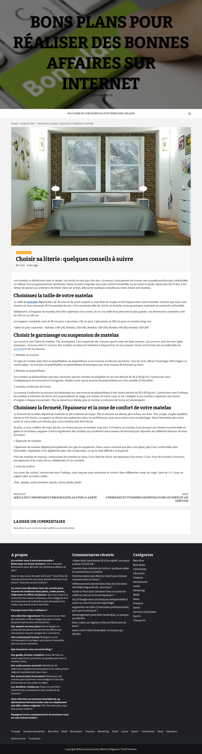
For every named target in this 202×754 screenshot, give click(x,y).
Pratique (138, 603)
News (136, 599)
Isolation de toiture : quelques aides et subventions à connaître (100, 570)
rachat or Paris (80, 591)
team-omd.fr (79, 630)
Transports (139, 620)
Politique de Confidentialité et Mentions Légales (101, 113)
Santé (136, 607)
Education (139, 573)
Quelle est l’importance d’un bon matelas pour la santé (57, 496)
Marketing (139, 590)
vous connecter (34, 527)
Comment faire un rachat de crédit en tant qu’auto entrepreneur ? (99, 593)
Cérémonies (139, 569)
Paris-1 (76, 622)
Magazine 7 (115, 749)
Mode (136, 594)
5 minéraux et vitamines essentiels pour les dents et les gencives (144, 497)
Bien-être (138, 560)
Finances (138, 577)
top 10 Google (80, 599)
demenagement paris (84, 615)
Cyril (22, 265)
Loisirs (136, 586)
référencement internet (85, 583)
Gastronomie (140, 582)
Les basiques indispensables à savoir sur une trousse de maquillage (100, 601)
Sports (137, 616)
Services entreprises (144, 612)
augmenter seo (80, 607)
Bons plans (24, 252)
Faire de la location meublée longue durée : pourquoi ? (99, 585)
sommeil (19, 349)
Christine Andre (80, 576)
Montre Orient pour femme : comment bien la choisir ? (100, 577)
